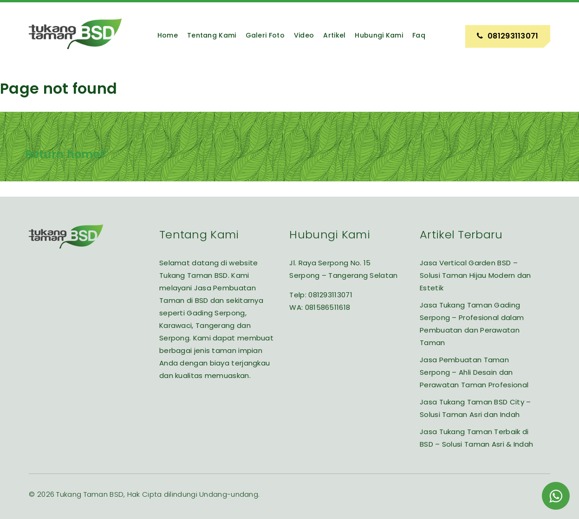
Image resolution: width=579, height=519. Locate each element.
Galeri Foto (265, 35)
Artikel (334, 35)
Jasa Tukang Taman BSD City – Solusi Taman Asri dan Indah (475, 408)
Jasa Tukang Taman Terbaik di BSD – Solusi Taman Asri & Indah (476, 438)
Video (304, 35)
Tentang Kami (211, 35)
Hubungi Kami (379, 35)
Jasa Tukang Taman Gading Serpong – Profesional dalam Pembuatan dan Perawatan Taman (472, 323)
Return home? (65, 154)
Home (167, 35)
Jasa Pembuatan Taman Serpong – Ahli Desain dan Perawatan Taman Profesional (474, 372)
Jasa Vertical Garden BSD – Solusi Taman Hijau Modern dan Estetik (475, 275)
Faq (418, 35)
